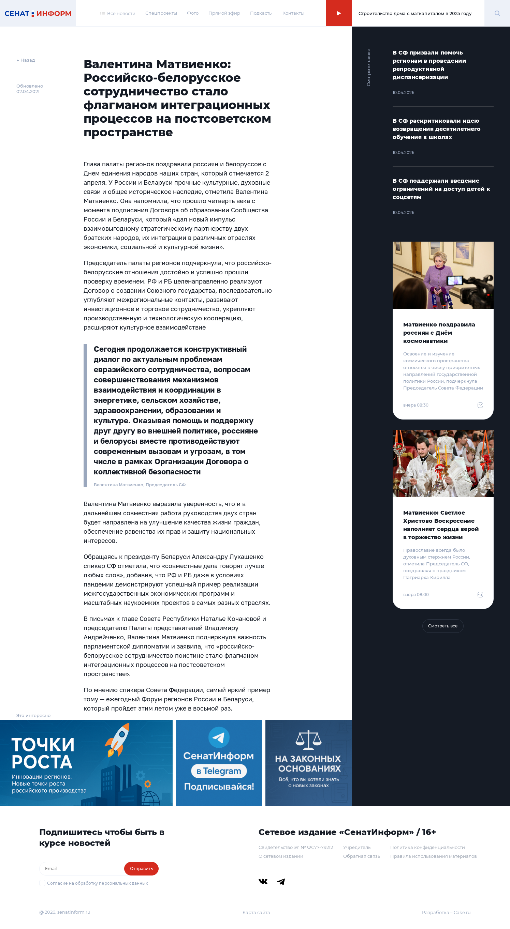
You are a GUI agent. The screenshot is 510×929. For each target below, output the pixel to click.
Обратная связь (361, 856)
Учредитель (356, 847)
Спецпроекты (161, 13)
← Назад (25, 60)
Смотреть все (443, 625)
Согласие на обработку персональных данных (97, 883)
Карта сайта (256, 912)
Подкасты (261, 13)
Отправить (141, 868)
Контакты (293, 13)
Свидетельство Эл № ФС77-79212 (296, 847)
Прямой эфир (224, 13)
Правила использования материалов (433, 856)
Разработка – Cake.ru (446, 912)
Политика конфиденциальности (427, 847)
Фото (193, 13)
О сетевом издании (281, 856)
